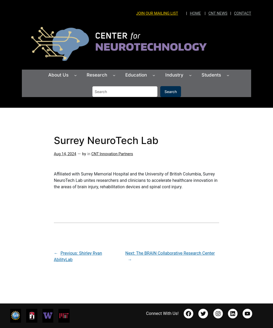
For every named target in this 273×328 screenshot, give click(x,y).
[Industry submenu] (190, 75)
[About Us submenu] (75, 75)
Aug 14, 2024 (65, 154)
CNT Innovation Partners (112, 154)
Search (170, 91)
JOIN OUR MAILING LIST (157, 13)
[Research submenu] (114, 75)
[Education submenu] (153, 75)
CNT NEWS (217, 13)
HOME (195, 13)
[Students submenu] (228, 75)
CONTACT (242, 13)
